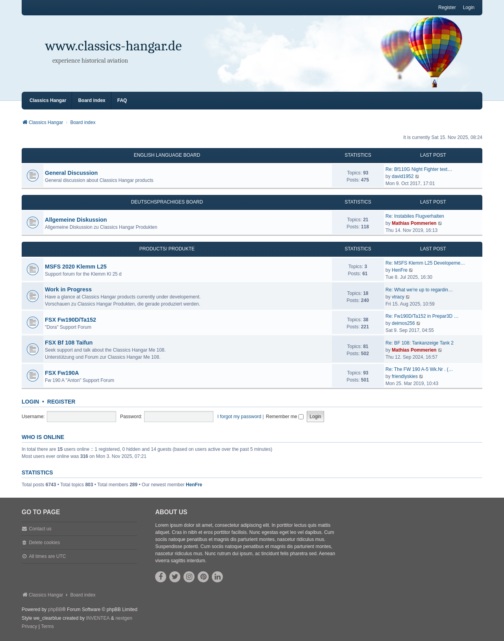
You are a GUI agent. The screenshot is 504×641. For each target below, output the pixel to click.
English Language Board (167, 155)
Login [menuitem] (468, 7)
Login (30, 401)
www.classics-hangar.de (113, 46)
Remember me (285, 416)
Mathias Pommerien (414, 223)
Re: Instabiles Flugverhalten (414, 216)
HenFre (400, 270)
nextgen (123, 618)
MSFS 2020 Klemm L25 (76, 266)
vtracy (398, 297)
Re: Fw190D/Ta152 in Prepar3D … (421, 316)
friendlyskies (405, 376)
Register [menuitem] (447, 7)
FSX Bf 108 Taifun (69, 342)
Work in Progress (68, 289)
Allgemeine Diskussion (76, 220)
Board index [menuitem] (91, 100)
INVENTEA (97, 618)
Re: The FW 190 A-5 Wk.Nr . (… (419, 369)
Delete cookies (44, 542)
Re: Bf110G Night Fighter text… (418, 169)
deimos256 (403, 323)
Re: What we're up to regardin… (419, 290)
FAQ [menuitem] (122, 100)
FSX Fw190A (62, 373)
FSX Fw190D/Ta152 (70, 320)
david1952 (402, 176)
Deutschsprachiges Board (167, 202)
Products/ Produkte (167, 249)
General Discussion (71, 173)
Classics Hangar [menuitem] (48, 100)
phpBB (55, 609)
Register (61, 401)
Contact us (40, 529)
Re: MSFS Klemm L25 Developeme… (425, 263)
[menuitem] (29, 626)
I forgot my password (239, 416)
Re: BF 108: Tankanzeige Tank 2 (419, 343)
